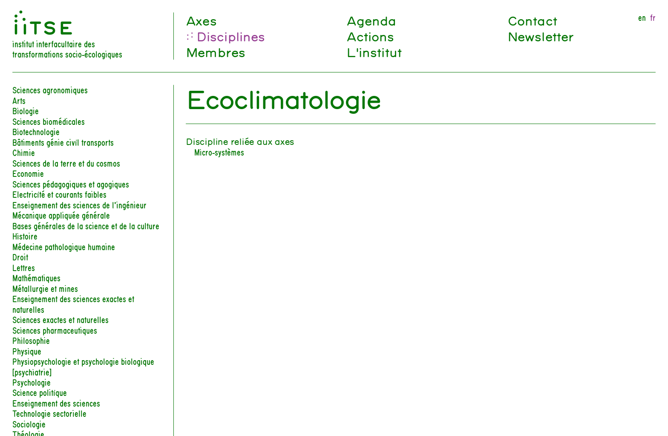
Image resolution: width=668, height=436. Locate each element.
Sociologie (29, 424)
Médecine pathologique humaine (63, 247)
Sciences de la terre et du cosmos (66, 163)
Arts (19, 100)
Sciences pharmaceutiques (54, 330)
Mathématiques (36, 278)
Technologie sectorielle (49, 413)
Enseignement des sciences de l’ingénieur (79, 205)
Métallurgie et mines (45, 288)
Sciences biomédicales (48, 121)
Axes (201, 20)
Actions (370, 36)
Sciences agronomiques (50, 90)
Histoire (24, 236)
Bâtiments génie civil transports (63, 142)
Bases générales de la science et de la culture (85, 226)
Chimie (23, 152)
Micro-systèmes (219, 152)
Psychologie (31, 382)
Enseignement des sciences (56, 403)
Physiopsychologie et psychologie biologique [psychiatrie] (83, 366)
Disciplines (230, 36)
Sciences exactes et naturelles (60, 319)
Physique (26, 351)
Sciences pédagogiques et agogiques (70, 184)
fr (653, 17)
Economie (28, 173)
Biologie (25, 111)
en (642, 17)
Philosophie (31, 340)
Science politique (39, 392)
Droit (20, 257)
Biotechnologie (36, 131)
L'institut (373, 52)
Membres (215, 52)
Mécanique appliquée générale (61, 215)
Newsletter (540, 36)
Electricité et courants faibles (59, 194)
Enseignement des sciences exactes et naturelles (73, 304)
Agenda (371, 20)
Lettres (23, 267)
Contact (532, 20)
